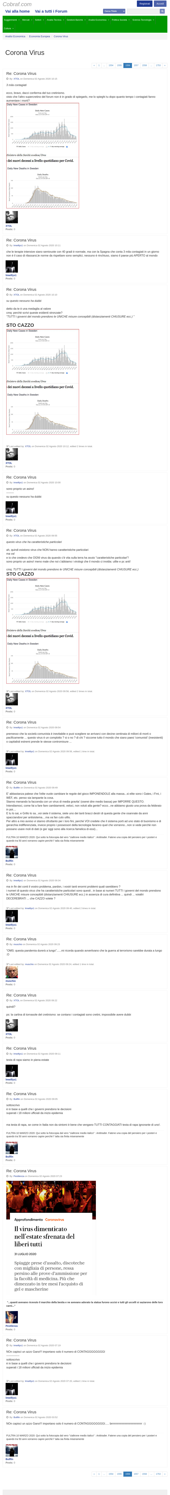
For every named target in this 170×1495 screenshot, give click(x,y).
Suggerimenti (10, 20)
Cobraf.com (17, 4)
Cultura (7, 28)
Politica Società (119, 20)
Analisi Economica (97, 20)
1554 (111, 65)
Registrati (145, 3)
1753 (158, 65)
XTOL (16, 78)
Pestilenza (18, 1176)
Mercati (25, 20)
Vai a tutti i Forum (51, 11)
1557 (136, 65)
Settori (38, 20)
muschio (17, 944)
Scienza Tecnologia (141, 20)
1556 (127, 65)
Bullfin (16, 787)
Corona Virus (61, 36)
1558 (144, 65)
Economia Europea (39, 36)
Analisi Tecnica (54, 20)
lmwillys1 (18, 245)
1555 (119, 65)
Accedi (160, 3)
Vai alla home (17, 11)
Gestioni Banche (75, 20)
